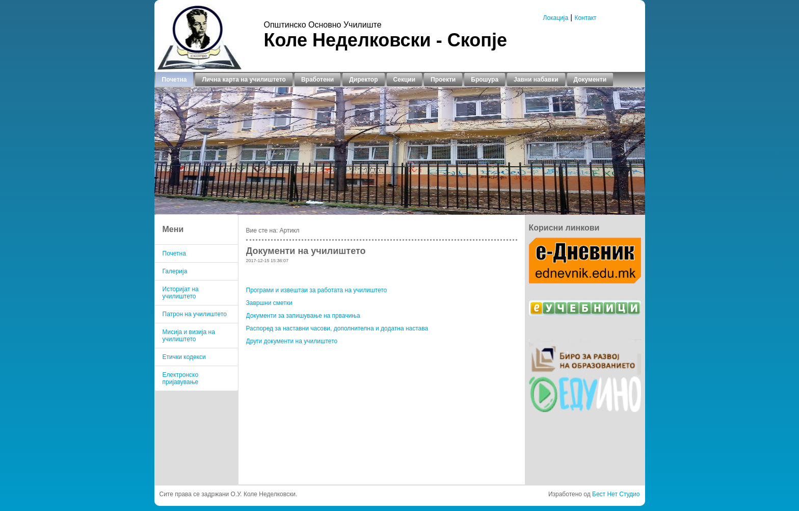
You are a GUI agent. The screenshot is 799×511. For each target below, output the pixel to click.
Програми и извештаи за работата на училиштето (316, 290)
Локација (556, 17)
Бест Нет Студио (616, 494)
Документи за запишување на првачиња (303, 315)
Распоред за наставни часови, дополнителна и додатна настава (337, 328)
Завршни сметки (269, 302)
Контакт (585, 17)
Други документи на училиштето (292, 341)
